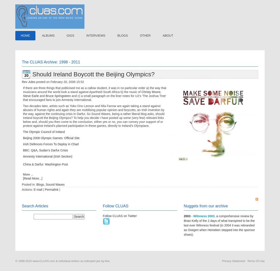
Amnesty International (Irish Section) (47, 156)
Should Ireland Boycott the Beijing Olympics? (93, 74)
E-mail (38, 189)
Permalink (51, 189)
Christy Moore (151, 92)
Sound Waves (55, 184)
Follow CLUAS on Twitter (120, 216)
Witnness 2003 (204, 216)
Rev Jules (28, 82)
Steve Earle (31, 96)
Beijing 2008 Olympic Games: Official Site (51, 138)
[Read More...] (32, 178)
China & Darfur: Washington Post (45, 164)
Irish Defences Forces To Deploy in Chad (51, 144)
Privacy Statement (233, 261)
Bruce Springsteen (58, 96)
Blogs (40, 184)
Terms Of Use (256, 261)
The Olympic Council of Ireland (44, 132)
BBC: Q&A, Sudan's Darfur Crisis (45, 150)
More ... (28, 174)
